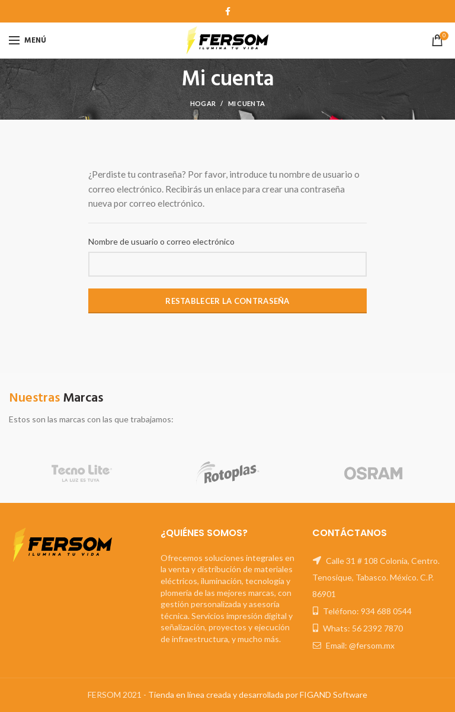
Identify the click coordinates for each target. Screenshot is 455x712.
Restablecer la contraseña (227, 301)
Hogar (203, 103)
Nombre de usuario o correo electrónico (161, 241)
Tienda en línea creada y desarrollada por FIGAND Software (257, 694)
